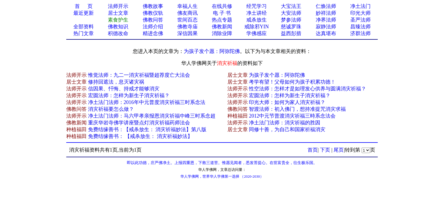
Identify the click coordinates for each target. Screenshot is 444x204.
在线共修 (222, 6)
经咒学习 (256, 6)
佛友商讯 (187, 13)
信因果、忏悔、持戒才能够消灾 (123, 89)
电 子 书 (222, 13)
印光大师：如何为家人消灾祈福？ (287, 102)
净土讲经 (256, 13)
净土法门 (360, 6)
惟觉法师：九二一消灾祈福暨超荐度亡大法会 (139, 75)
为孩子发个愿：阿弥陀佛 (212, 51)
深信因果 (187, 33)
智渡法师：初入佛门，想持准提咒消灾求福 (297, 109)
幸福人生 (187, 6)
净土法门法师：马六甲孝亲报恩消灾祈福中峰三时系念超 (151, 116)
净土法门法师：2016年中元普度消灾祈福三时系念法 (146, 102)
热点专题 (222, 20)
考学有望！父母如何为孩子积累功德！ (292, 82)
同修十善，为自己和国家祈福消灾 (287, 129)
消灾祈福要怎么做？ (111, 109)
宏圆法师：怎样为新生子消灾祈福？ (129, 95)
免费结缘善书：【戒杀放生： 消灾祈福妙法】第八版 (147, 129)
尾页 (339, 150)
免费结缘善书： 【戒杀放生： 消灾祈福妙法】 (140, 136)
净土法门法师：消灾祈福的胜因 (284, 123)
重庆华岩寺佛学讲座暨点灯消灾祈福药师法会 (139, 123)
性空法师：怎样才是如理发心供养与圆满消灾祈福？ (307, 89)
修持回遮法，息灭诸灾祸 (116, 82)
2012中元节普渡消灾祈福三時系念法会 (292, 116)
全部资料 (83, 26)
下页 (325, 150)
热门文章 (83, 33)
